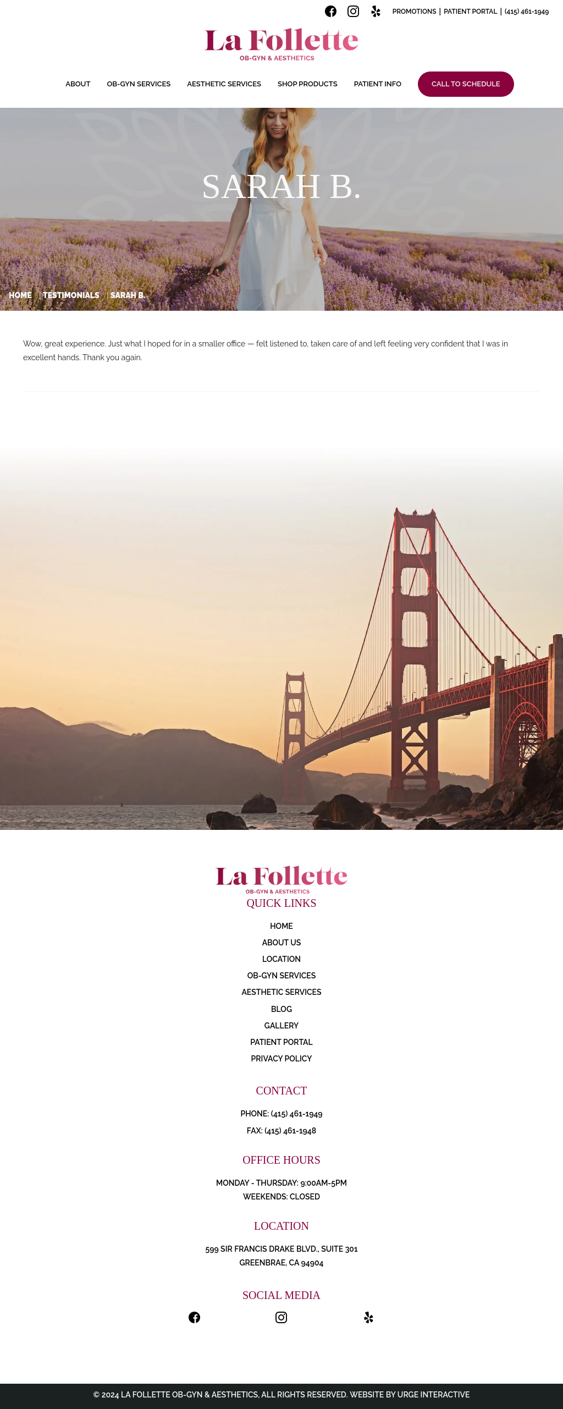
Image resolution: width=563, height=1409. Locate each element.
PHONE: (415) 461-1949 (281, 1113)
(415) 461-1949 (527, 11)
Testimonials (71, 295)
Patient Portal (470, 11)
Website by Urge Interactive (409, 1394)
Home (20, 295)
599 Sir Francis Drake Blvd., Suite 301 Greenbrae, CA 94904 (281, 1256)
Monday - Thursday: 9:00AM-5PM (281, 1183)
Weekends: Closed (281, 1196)
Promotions (415, 11)
